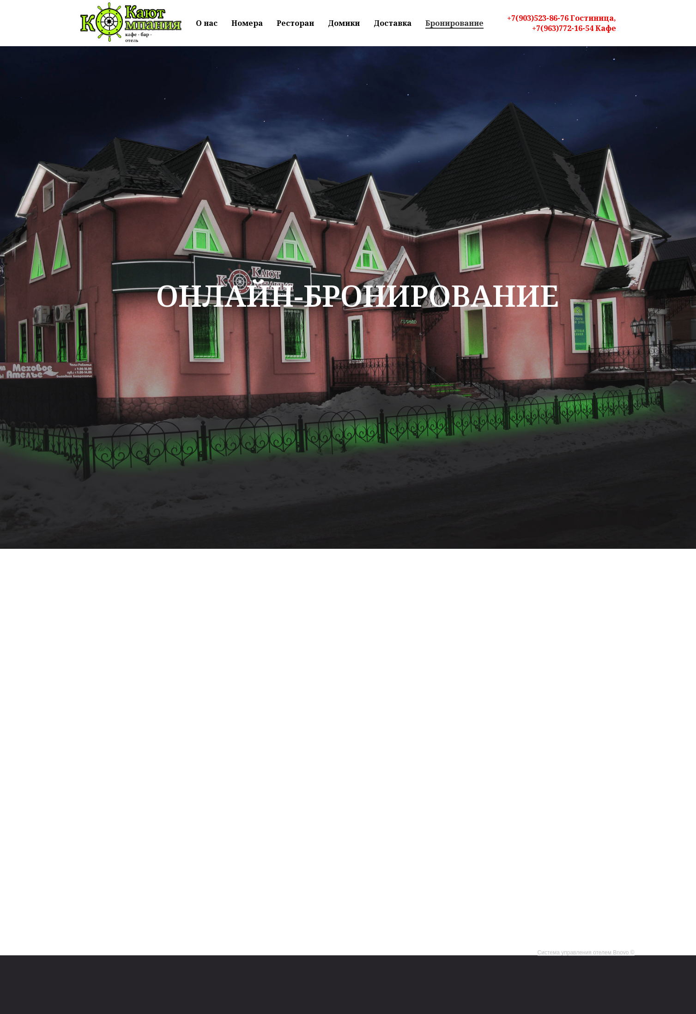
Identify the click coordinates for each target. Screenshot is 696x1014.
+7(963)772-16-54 (562, 28)
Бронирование (454, 23)
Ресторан (295, 23)
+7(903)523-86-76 (538, 18)
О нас (207, 23)
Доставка (393, 23)
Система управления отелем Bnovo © (586, 952)
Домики (344, 23)
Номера (247, 23)
